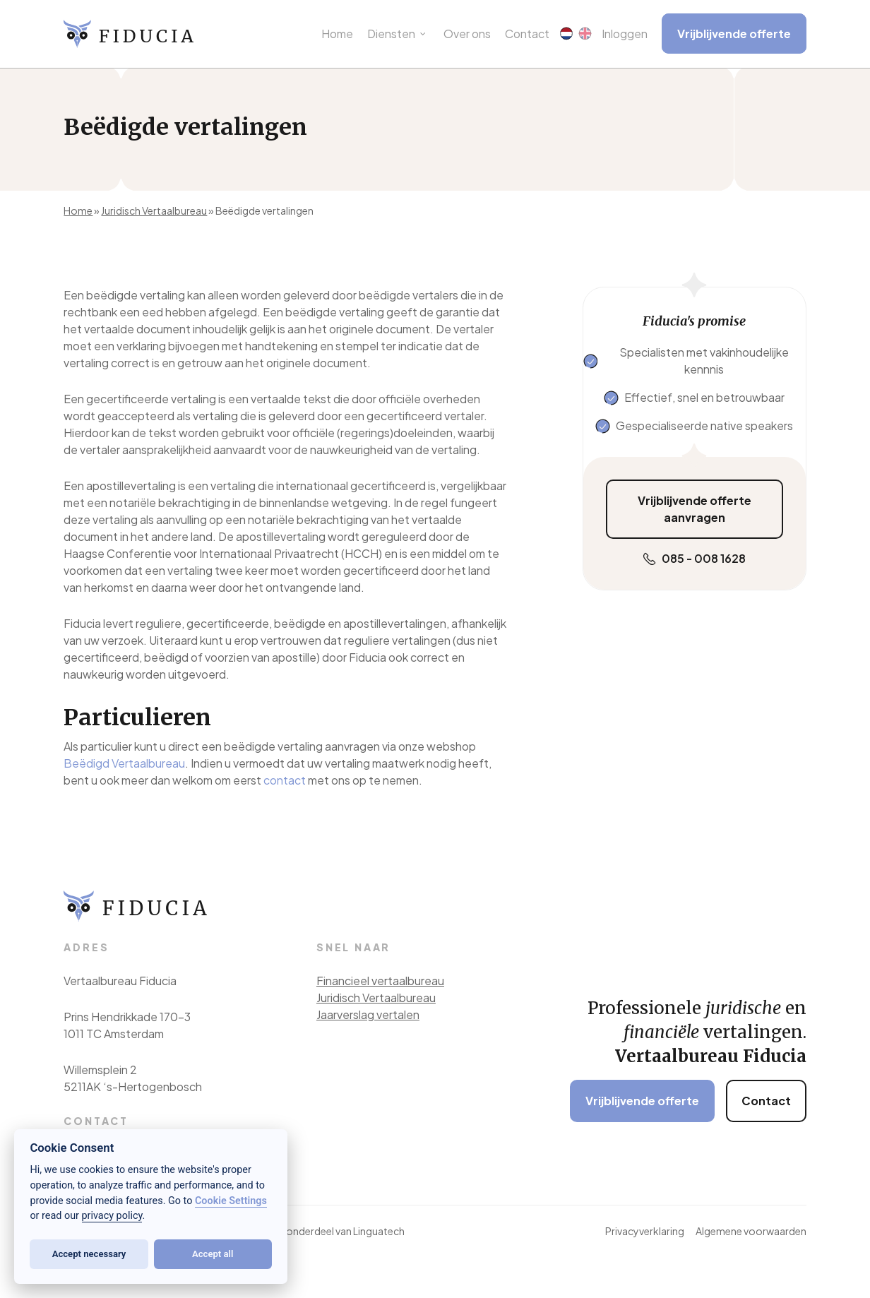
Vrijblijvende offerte (642, 1100)
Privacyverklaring (644, 1231)
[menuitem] (566, 34)
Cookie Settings (231, 1201)
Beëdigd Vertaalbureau (124, 763)
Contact (766, 1100)
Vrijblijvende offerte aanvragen (694, 509)
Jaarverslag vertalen (367, 1014)
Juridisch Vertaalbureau (154, 210)
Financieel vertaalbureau (380, 980)
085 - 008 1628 (704, 558)
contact (284, 780)
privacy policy (112, 1216)
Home (78, 210)
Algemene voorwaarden (751, 1231)
